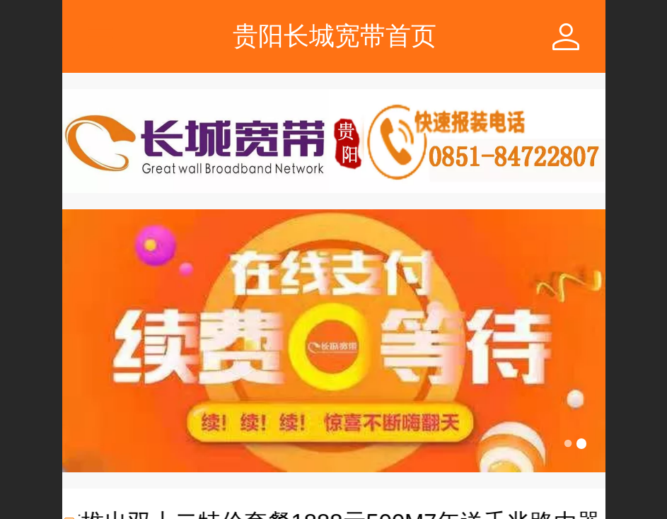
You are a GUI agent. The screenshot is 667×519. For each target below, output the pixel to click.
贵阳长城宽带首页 (334, 35)
